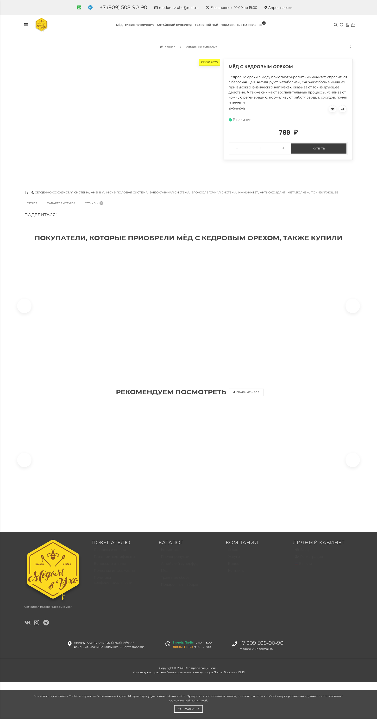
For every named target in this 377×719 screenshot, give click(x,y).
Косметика (170, 555)
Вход (302, 555)
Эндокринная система (169, 192)
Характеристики (61, 203)
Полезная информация (114, 576)
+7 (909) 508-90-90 (123, 7)
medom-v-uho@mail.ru (176, 8)
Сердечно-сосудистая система (62, 192)
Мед (164, 576)
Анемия (97, 192)
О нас (233, 555)
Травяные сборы (175, 583)
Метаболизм (298, 192)
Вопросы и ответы (110, 569)
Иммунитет (248, 192)
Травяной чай (206, 25)
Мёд (119, 25)
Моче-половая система (127, 192)
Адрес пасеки (278, 8)
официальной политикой (188, 700)
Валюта (303, 569)
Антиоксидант (273, 192)
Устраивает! (188, 709)
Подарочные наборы (238, 25)
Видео (233, 569)
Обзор (32, 203)
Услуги (234, 562)
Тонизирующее (324, 192)
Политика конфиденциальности (113, 585)
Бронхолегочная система (213, 192)
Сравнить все (246, 394)
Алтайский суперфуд (175, 25)
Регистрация (309, 562)
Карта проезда (134, 649)
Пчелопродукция (139, 25)
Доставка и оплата (110, 555)
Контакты (236, 576)
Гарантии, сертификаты (114, 562)
